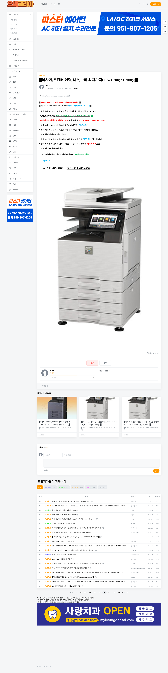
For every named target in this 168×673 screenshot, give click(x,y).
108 (90, 592)
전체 (39, 487)
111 (104, 592)
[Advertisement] (99, 53)
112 (109, 592)
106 (80, 592)
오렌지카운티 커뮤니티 (51, 481)
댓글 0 (76, 88)
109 (95, 592)
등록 (156, 471)
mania (48, 85)
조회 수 (157, 496)
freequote (134, 550)
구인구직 (13, 20)
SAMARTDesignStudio (138, 568)
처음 (71, 592)
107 (85, 592)
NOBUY (133, 523)
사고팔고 (13, 24)
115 (123, 592)
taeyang (133, 541)
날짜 (150, 496)
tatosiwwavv (135, 554)
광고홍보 (13, 33)
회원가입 (155, 4)
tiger (132, 510)
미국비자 (134, 528)
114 (118, 592)
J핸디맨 (133, 501)
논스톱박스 (135, 506)
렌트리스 (13, 29)
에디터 (46, 470)
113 (114, 592)
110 (100, 592)
